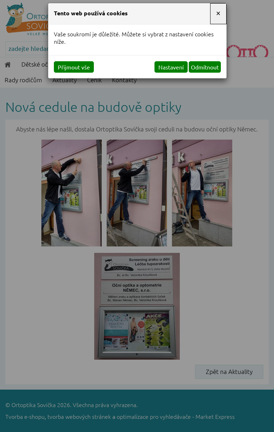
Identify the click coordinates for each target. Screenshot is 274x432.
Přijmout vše (74, 67)
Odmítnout (205, 67)
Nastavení (171, 67)
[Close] (218, 13)
